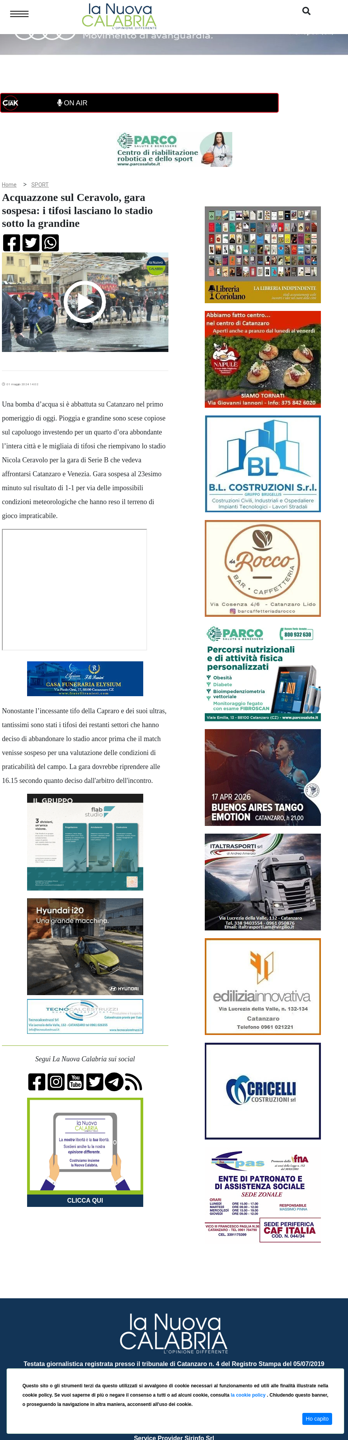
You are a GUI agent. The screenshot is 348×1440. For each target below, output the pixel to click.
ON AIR (72, 103)
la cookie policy (249, 1395)
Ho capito (317, 1419)
